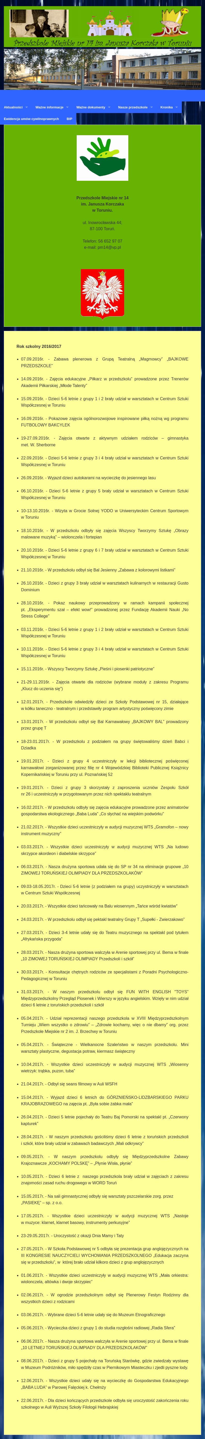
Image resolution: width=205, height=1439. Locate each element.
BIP (69, 119)
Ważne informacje (50, 107)
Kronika (167, 107)
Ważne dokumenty (90, 107)
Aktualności (13, 107)
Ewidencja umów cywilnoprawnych (31, 119)
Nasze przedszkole (133, 107)
